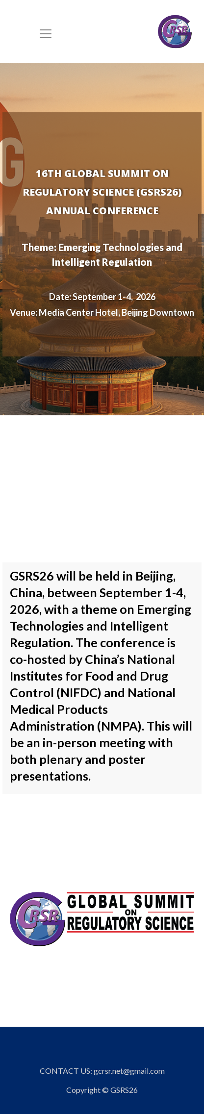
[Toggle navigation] (45, 33)
